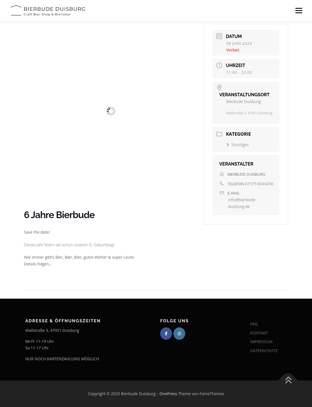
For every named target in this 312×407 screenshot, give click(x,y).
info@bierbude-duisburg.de (242, 203)
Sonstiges (237, 144)
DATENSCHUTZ (264, 350)
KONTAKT (259, 333)
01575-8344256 (259, 183)
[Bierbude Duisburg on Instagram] (179, 333)
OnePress (168, 393)
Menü (299, 10)
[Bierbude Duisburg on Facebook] (166, 333)
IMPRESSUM (261, 341)
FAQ (254, 324)
